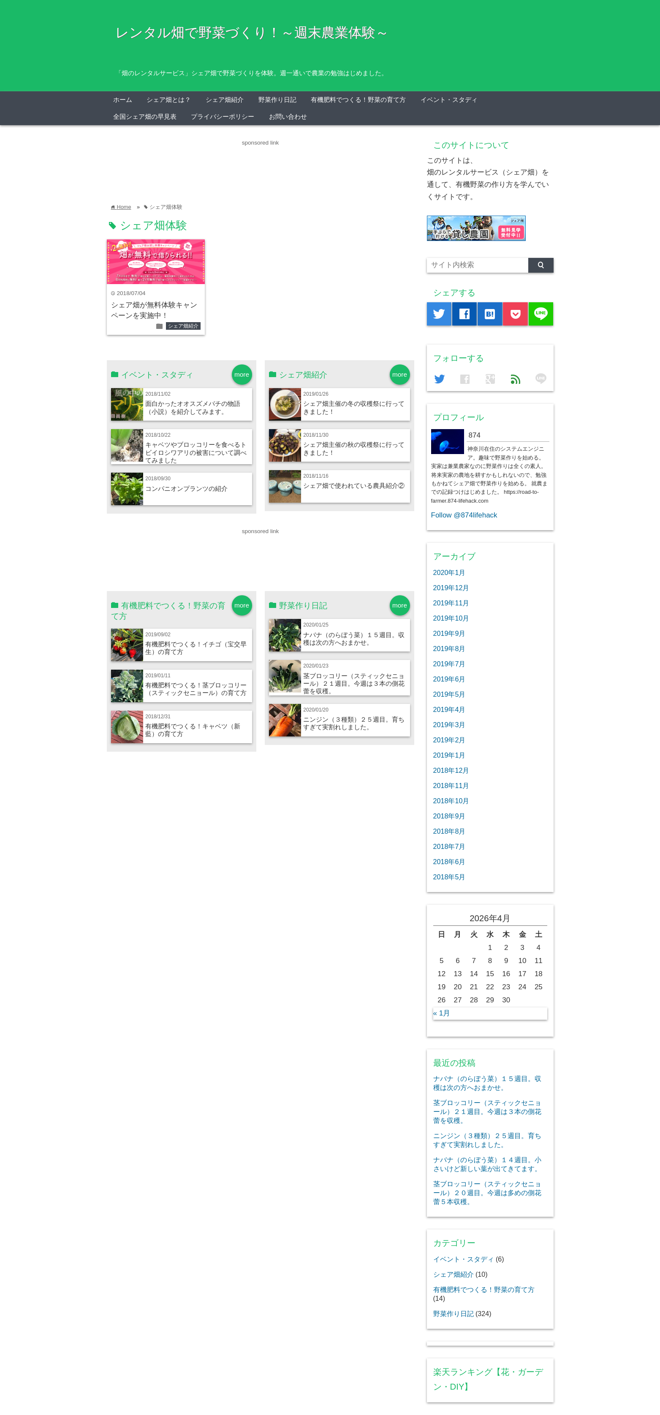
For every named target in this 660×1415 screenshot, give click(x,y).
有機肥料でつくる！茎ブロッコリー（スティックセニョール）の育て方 (196, 688)
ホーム (122, 99)
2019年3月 (449, 724)
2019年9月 (449, 633)
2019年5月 (449, 694)
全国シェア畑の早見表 (145, 116)
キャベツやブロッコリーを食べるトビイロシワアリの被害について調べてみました (196, 452)
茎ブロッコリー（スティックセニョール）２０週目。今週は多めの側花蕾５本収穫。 (487, 1192)
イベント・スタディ (449, 99)
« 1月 (442, 1013)
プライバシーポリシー (222, 116)
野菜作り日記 (277, 99)
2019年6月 (449, 679)
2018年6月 (449, 861)
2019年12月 (451, 587)
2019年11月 (451, 603)
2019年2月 (449, 740)
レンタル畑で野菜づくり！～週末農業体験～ (252, 32)
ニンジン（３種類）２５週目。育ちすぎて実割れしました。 (354, 723)
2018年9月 (449, 816)
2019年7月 (449, 664)
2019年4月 (449, 709)
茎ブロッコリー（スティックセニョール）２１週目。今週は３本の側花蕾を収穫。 (354, 683)
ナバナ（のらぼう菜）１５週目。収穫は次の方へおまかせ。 (354, 638)
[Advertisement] (260, 167)
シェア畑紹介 (225, 99)
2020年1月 (449, 572)
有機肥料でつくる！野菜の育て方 (358, 99)
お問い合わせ (288, 116)
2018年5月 (449, 877)
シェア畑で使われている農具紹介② (354, 485)
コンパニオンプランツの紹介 (186, 488)
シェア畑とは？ (169, 99)
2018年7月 (449, 846)
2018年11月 (451, 785)
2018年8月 (449, 831)
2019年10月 (451, 618)
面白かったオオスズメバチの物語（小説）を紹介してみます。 (192, 407)
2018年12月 (451, 770)
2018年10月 (451, 801)
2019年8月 (449, 648)
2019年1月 (449, 755)
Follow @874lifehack (464, 515)
